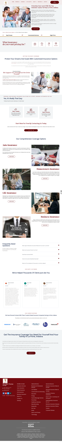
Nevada (31, 436)
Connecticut (42, 433)
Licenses (38, 422)
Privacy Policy (24, 422)
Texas (40, 437)
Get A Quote (29, 2)
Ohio (22, 437)
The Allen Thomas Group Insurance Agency (9, 79)
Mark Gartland (11, 308)
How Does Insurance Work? (27, 254)
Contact (45, 1)
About (35, 2)
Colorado (37, 433)
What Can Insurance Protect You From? (29, 250)
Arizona (25, 433)
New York (39, 436)
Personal (17, 2)
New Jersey (35, 436)
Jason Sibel (29, 308)
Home (13, 1)
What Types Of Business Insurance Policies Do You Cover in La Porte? (35, 245)
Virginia (31, 438)
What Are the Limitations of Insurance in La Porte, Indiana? (34, 263)
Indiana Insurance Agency (9, 32)
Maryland (19, 436)
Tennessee (36, 437)
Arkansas (29, 433)
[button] (40, 245)
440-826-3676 (30, 431)
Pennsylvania (25, 437)
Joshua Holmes (49, 308)
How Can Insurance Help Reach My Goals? (30, 258)
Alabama (18, 433)
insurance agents (13, 63)
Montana (27, 436)
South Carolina (31, 437)
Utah (43, 437)
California (33, 433)
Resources (40, 2)
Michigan (23, 436)
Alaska (22, 433)
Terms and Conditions (32, 422)
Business (23, 2)
